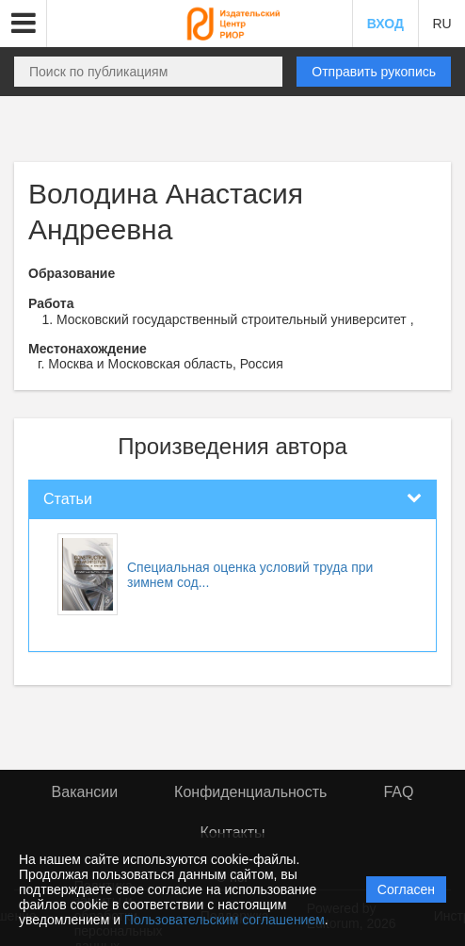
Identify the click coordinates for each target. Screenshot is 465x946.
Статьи (67, 499)
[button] (23, 23)
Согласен (406, 889)
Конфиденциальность (250, 792)
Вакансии (85, 792)
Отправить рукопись (374, 71)
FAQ (398, 792)
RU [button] (441, 23)
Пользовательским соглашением (224, 919)
